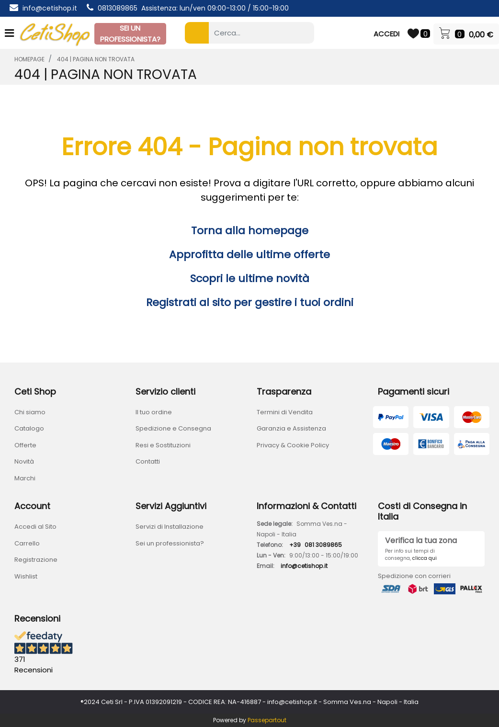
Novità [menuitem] (24, 461)
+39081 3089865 (315, 545)
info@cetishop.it (50, 8)
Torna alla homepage (249, 230)
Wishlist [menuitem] (25, 576)
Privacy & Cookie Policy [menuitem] (293, 445)
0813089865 (117, 8)
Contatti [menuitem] (148, 461)
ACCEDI (386, 34)
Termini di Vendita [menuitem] (285, 412)
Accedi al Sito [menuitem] (35, 526)
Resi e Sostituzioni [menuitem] (163, 445)
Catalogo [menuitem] (29, 428)
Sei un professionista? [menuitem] (170, 543)
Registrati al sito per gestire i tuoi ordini (249, 302)
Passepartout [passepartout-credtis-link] (267, 720)
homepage (29, 59)
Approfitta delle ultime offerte (249, 254)
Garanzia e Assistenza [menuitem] (291, 428)
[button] (197, 33)
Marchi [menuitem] (24, 478)
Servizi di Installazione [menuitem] (170, 526)
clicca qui (424, 558)
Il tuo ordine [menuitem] (154, 412)
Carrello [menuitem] (27, 543)
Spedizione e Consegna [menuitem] (173, 428)
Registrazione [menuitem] (35, 559)
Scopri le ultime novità (249, 278)
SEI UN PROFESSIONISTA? (130, 33)
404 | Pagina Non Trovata (96, 59)
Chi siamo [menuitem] (29, 412)
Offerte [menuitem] (25, 445)
